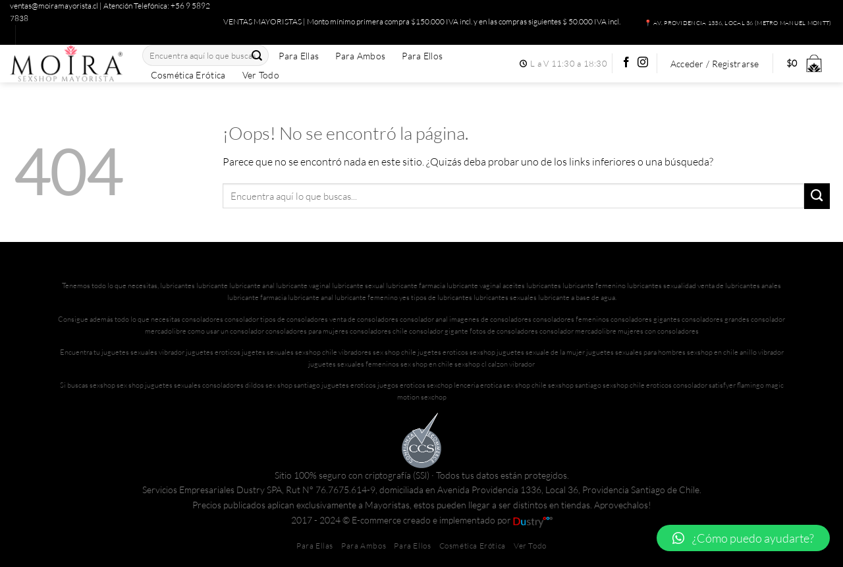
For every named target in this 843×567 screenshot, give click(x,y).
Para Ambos (360, 56)
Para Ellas (299, 56)
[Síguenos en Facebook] (626, 63)
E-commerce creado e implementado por (452, 519)
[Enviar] (257, 56)
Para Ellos (422, 56)
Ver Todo (260, 75)
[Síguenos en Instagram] (643, 63)
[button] (743, 538)
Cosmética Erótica (188, 75)
